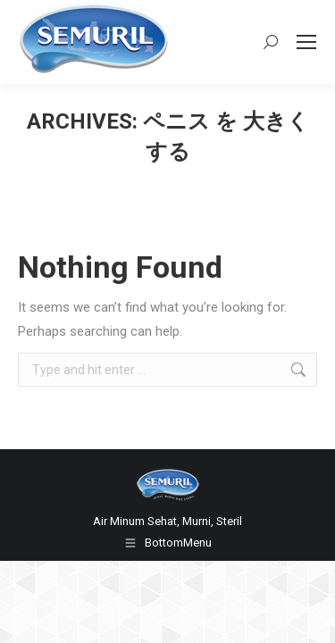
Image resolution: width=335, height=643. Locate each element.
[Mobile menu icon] (306, 42)
